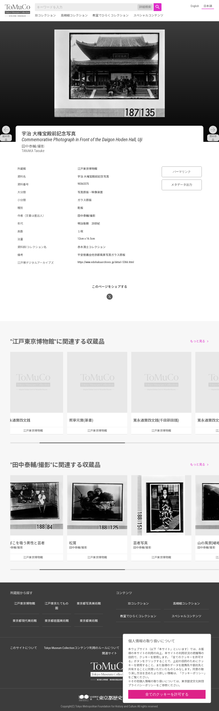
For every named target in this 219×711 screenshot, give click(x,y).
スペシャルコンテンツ (148, 15)
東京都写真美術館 (89, 603)
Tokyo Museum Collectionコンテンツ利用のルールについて (81, 648)
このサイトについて (23, 648)
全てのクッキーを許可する (167, 694)
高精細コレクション (74, 15)
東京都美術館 (89, 621)
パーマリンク (182, 172)
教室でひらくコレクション (111, 15)
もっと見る (197, 341)
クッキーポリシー (193, 673)
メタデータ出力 (181, 185)
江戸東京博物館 (24, 603)
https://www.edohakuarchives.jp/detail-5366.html (106, 262)
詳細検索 (145, 7)
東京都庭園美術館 (57, 621)
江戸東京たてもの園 (57, 606)
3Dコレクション (45, 15)
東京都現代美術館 (25, 621)
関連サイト (109, 653)
